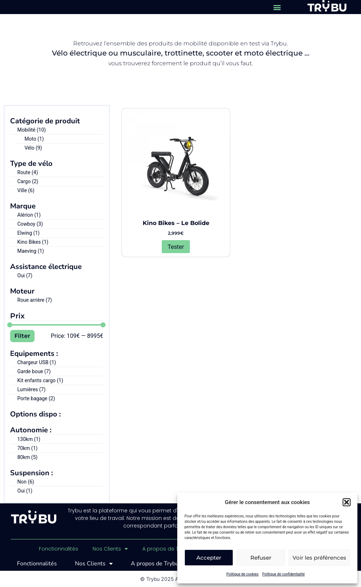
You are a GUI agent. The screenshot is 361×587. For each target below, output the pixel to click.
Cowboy (30, 224)
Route (27, 172)
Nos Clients (110, 549)
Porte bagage (36, 398)
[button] (346, 502)
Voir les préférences (319, 557)
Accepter (208, 557)
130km (28, 439)
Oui (24, 275)
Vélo (33, 148)
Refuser (260, 557)
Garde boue (34, 371)
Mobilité (31, 130)
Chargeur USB (36, 362)
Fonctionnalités (58, 548)
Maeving (30, 251)
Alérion (29, 215)
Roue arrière (34, 300)
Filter (22, 335)
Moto (34, 139)
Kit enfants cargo (40, 380)
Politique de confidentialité (283, 574)
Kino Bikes (32, 242)
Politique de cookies (242, 574)
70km (27, 448)
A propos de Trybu (169, 549)
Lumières (31, 389)
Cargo (27, 181)
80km (27, 457)
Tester (176, 246)
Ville (26, 190)
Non (25, 482)
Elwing (28, 233)
